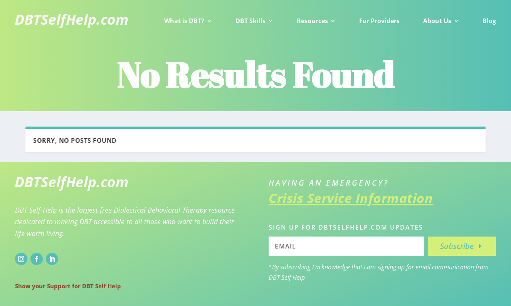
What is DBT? (184, 21)
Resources (312, 21)
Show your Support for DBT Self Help (68, 286)
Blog (489, 21)
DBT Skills (250, 21)
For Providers (379, 21)
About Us (437, 21)
